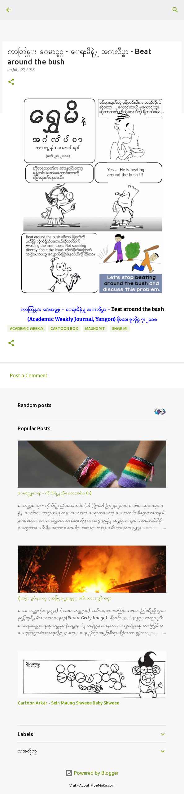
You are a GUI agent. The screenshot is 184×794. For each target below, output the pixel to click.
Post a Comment (28, 375)
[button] (11, 82)
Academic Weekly (26, 329)
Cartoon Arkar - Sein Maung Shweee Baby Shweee (68, 702)
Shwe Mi (119, 329)
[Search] (175, 9)
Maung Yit (95, 329)
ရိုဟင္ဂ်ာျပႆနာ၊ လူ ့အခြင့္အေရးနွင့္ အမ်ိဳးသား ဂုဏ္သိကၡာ (65, 597)
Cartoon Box (64, 329)
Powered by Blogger (92, 773)
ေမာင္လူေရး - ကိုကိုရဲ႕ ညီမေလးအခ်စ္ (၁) (55, 492)
